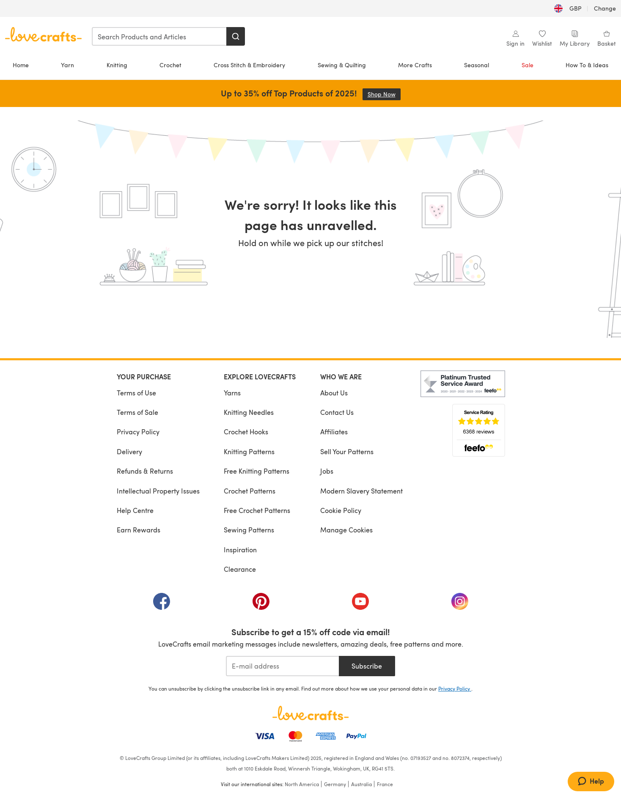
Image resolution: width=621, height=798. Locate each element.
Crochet (170, 65)
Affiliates (334, 431)
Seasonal (476, 65)
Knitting (117, 65)
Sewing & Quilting (342, 65)
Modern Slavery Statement (361, 490)
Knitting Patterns (249, 451)
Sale (527, 65)
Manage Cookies (346, 529)
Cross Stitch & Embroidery (249, 65)
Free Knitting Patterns (256, 470)
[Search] (235, 36)
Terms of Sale (137, 412)
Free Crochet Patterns (257, 510)
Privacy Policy (138, 431)
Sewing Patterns (249, 529)
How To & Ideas (587, 65)
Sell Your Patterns (347, 451)
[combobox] (159, 36)
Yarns (232, 392)
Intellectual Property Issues (158, 490)
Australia (361, 784)
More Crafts (415, 65)
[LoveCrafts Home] (310, 713)
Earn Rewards (138, 529)
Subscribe (367, 665)
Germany (335, 784)
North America (302, 784)
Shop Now (384, 94)
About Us (334, 392)
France (385, 784)
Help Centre (135, 510)
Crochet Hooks (246, 431)
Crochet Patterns (249, 490)
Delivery (129, 451)
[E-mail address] (282, 666)
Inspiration (240, 549)
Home (21, 65)
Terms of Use (136, 392)
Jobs (326, 470)
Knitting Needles (249, 412)
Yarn (67, 65)
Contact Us (337, 412)
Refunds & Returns (145, 470)
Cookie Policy (340, 510)
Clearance (240, 569)
